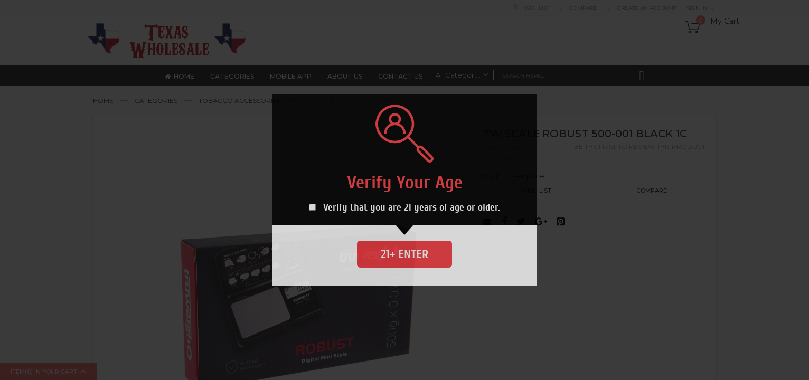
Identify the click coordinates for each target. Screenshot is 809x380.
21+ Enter (404, 254)
